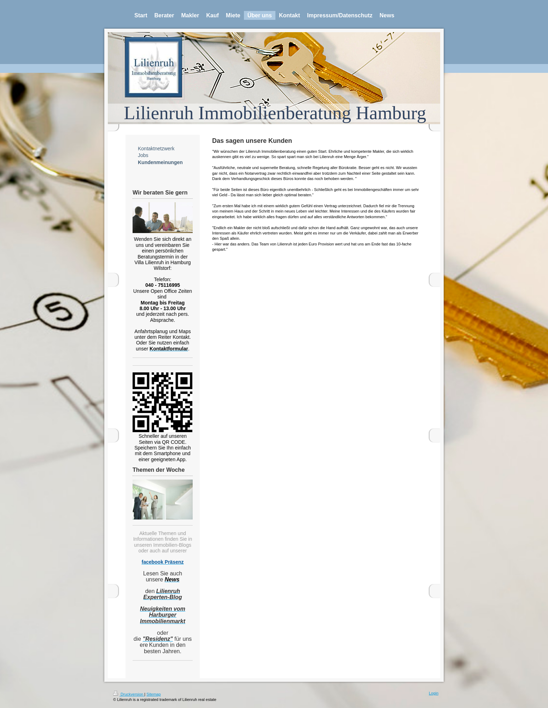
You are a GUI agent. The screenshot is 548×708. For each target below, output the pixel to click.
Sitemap (153, 694)
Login (433, 693)
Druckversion (128, 694)
